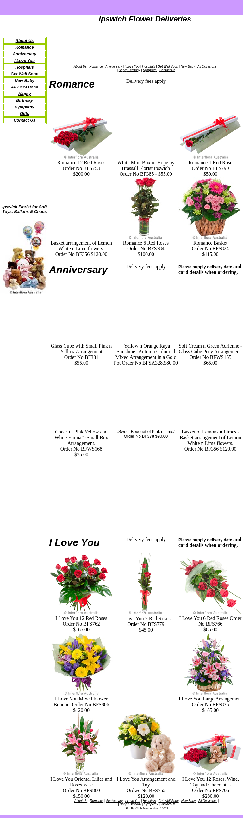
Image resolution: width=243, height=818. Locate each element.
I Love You (24, 60)
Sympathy (24, 107)
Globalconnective (146, 808)
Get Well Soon (168, 66)
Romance (24, 47)
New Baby (24, 80)
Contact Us (167, 70)
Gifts (24, 113)
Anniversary (24, 54)
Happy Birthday (129, 70)
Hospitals (24, 67)
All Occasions (24, 87)
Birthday (24, 100)
